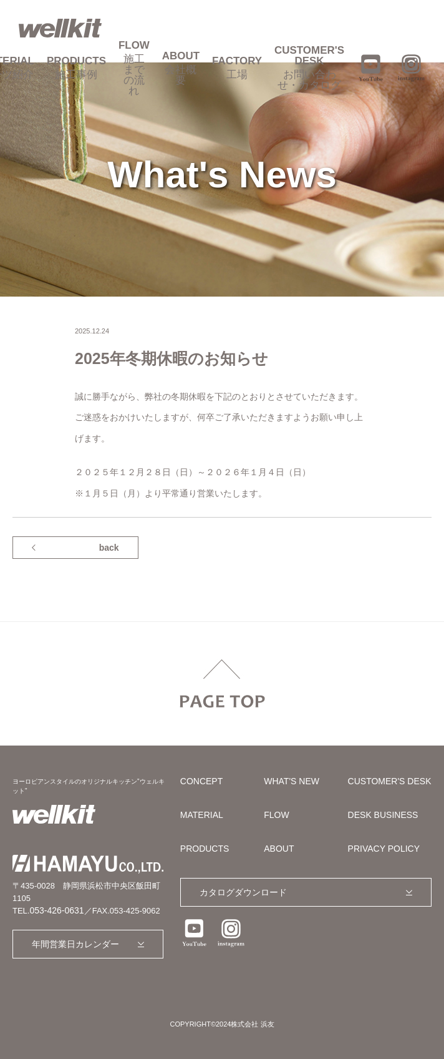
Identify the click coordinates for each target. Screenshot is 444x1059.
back (109, 548)
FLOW (134, 68)
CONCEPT (201, 781)
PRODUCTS (76, 68)
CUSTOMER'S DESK (309, 67)
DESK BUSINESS (383, 815)
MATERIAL (201, 815)
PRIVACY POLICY (384, 849)
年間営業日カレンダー (75, 944)
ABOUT (181, 68)
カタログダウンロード (243, 892)
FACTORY (237, 68)
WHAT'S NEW (291, 781)
